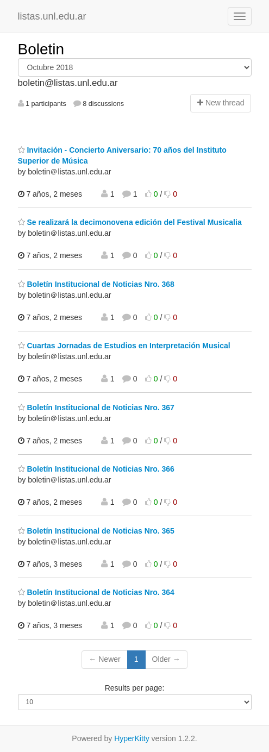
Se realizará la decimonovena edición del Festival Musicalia (130, 222)
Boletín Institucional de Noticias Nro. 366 (96, 469)
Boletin (41, 49)
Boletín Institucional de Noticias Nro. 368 (96, 284)
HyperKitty (131, 738)
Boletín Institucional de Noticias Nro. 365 (96, 531)
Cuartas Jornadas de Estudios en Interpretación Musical (124, 345)
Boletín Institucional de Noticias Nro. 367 (96, 407)
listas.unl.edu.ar (52, 16)
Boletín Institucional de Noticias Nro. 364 (96, 592)
